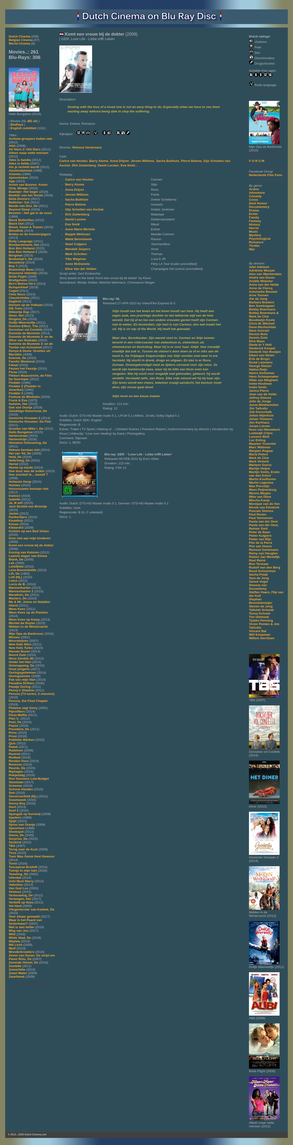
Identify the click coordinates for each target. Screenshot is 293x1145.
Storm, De (16, 835)
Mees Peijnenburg (262, 489)
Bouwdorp (16, 262)
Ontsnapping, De (21, 665)
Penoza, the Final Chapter (28, 701)
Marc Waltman (260, 447)
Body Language (21, 241)
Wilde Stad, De (20, 937)
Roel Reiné (257, 560)
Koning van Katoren (24, 552)
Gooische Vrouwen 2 (24, 418)
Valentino (16, 884)
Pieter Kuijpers (260, 535)
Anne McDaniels (77, 264)
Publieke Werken (21, 739)
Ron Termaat (258, 564)
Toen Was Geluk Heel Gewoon (31, 856)
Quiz (12, 743)
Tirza (12, 853)
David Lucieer (108, 165)
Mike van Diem (260, 496)
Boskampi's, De (21, 259)
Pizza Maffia (18, 715)
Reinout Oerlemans (263, 550)
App (12, 181)
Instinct (14, 496)
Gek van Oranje (20, 407)
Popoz (13, 725)
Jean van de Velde (263, 394)
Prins (13, 732)
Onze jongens (19, 669)
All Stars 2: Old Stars (25, 149)
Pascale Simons (261, 511)
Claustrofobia (19, 298)
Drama (254, 210)
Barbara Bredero (261, 302)
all (35, 121)
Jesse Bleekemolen (263, 405)
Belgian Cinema (21, 40)
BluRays (16, 124)
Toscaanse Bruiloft (23, 867)
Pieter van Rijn (260, 539)
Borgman (16, 255)
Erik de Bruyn (259, 359)
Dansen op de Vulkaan (26, 305)
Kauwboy (16, 520)
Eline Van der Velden (80, 269)
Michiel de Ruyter (22, 623)
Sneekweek (17, 800)
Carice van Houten (73, 161)
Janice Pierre (259, 390)
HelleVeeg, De (19, 460)
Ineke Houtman (260, 383)
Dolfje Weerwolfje (22, 322)
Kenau (14, 524)
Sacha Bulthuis (167, 161)
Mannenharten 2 (21, 591)
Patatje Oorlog (20, 686)
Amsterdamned (20, 170)
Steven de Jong (261, 606)
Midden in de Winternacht (28, 626)
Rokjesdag (17, 775)
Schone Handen (21, 789)
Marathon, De (19, 595)
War (252, 249)
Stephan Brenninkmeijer (260, 601)
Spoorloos (16, 828)
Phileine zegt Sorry (23, 708)
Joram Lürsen (259, 426)
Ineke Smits (258, 387)
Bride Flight (18, 276)
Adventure (257, 192)
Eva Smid (128, 165)
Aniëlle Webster (261, 281)
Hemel (13, 464)
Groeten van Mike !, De (26, 428)
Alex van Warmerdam (265, 274)
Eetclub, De (17, 358)
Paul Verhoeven (261, 518)
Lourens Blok (259, 436)
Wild (12, 934)
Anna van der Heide (264, 284)
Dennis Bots (258, 334)
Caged (14, 290)
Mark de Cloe (259, 458)
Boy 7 (13, 266)
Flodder (14, 382)
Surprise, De (18, 838)
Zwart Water (18, 973)
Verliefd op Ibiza (21, 902)
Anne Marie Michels (80, 229)
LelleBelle (16, 566)
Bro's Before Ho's (22, 283)
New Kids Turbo (21, 648)
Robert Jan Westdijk (264, 557)
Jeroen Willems (142, 161)
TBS (12, 846)
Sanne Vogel (258, 581)
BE (30, 121)
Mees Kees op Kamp (24, 619)
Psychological (259, 238)
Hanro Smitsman (261, 373)
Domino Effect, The (23, 326)
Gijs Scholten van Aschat (84, 209)
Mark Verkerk (259, 461)
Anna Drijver (119, 161)
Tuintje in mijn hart (23, 870)
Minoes (14, 637)
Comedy (255, 196)
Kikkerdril (16, 527)
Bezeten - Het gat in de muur (30, 213)
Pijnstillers (17, 711)
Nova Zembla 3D (21, 658)
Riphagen (16, 771)
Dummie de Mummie (24, 333)
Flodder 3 (16, 393)
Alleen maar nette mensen (28, 153)
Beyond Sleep (19, 209)
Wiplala (14, 941)
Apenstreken (18, 177)
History (254, 224)
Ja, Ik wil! (16, 503)
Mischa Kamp (259, 500)
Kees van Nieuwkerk (264, 429)
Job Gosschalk (260, 412)
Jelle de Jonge (260, 401)
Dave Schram (259, 330)
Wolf (12, 948)
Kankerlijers (18, 517)
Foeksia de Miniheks (24, 397)
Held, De (15, 457)
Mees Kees (17, 609)
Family (254, 217)
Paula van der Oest (263, 521)
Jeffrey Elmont (260, 398)
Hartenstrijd (18, 439)
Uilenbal (15, 877)
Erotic (253, 214)
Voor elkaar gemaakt (24, 916)
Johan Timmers (261, 419)
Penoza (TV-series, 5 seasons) (31, 694)
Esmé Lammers (261, 362)
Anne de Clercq (261, 288)
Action (254, 189)
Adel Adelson (259, 267)
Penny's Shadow (21, 690)
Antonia (15, 174)
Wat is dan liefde (21, 927)
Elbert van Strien (261, 355)
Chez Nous (17, 294)
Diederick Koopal (262, 348)
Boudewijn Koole (262, 320)
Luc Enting (257, 440)
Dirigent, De (18, 319)
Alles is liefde (19, 163)
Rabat (13, 747)
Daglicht (15, 301)
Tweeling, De (18, 874)
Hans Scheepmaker (263, 376)
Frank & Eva (18, 400)
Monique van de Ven (264, 504)
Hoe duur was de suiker (27, 471)
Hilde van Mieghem (263, 380)
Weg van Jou (18, 930)
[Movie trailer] (130, 91)
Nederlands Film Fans (265, 175)
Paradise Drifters (21, 683)
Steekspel (16, 831)
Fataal (13, 365)
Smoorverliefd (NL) (23, 796)
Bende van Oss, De (23, 206)
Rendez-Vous (19, 761)
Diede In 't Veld (260, 344)
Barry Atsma (98, 161)
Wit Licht (15, 945)
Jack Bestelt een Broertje (28, 506)
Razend (14, 754)
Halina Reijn (258, 369)
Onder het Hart (20, 662)
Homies (14, 485)
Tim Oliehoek (259, 617)
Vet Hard (15, 906)
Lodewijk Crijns (261, 433)
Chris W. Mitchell (262, 323)
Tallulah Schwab (261, 610)
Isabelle (14, 499)
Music (253, 231)
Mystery (255, 235)
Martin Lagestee (261, 482)
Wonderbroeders (21, 952)
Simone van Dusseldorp (258, 586)
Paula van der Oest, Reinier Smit (264, 526)
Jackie (14, 513)
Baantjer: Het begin (23, 192)
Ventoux (15, 892)
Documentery (259, 207)
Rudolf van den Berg (264, 567)
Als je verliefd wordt (24, 167)
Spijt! (13, 821)
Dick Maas (257, 341)
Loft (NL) (15, 577)
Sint (12, 793)
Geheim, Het (18, 404)
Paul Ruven (257, 514)
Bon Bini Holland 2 (23, 252)
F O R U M (256, 161)
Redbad (14, 757)
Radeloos (16, 750)
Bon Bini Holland (22, 248)
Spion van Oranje (22, 824)
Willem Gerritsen (261, 638)
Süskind (15, 842)
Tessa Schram (259, 613)
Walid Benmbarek (78, 239)
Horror (254, 228)
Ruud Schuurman (262, 571)
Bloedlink (16, 230)
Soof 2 (14, 810)
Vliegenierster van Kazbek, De (31, 909)
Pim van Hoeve (260, 546)
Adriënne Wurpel (262, 270)
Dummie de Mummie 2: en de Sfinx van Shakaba (31, 338)
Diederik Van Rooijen (265, 352)
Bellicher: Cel (19, 202)
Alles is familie (20, 160)
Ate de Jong (258, 299)
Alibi (12, 146)
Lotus (13, 580)
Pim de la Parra (260, 542)
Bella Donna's (19, 199)
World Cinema (19, 43)
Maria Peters (258, 454)
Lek (11, 563)
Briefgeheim (18, 280)
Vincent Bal (257, 631)
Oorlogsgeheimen (22, 672)
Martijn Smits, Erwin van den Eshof (264, 473)
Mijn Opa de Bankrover (26, 633)
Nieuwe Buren (19, 651)
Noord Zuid (17, 655)
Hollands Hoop (20, 481)
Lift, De (14, 573)
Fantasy (255, 221)
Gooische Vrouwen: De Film (30, 421)
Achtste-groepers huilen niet (30, 138)
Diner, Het (16, 315)
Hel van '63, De (20, 453)
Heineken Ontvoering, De (28, 443)
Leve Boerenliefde (22, 570)
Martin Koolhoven (262, 479)
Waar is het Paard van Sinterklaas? (25, 921)
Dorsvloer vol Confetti (25, 329)
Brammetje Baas (21, 269)
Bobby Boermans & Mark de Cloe (264, 314)
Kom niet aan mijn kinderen (30, 538)
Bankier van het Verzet (26, 195)
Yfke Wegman (75, 259)
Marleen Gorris (260, 465)
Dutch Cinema (19, 36)
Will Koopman (259, 634)
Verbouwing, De (21, 895)
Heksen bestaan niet (24, 450)
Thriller (254, 245)
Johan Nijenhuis (261, 415)
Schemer (15, 785)
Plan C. (14, 718)
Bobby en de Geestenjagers (30, 234)
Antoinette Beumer (263, 291)
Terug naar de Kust (23, 849)
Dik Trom (15, 308)
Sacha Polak (258, 574)
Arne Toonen (259, 295)
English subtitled (23, 128)
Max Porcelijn (259, 486)
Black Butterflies (21, 220)
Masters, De (18, 598)
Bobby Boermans (262, 309)
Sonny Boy (17, 803)
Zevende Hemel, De (23, 962)
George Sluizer (260, 366)
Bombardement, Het (24, 245)
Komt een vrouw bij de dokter (31, 545)
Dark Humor (258, 203)
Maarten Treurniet (262, 443)
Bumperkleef (18, 287)
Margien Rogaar (261, 451)
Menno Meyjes (260, 493)
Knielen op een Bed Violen (29, 531)
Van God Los (18, 888)
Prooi (13, 736)
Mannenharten (20, 587)
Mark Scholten (76, 254)
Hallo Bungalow (21, 432)
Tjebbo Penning (261, 620)
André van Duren (262, 277)
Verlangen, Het (20, 899)
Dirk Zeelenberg (84, 165)
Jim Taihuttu (258, 408)
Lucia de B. (17, 584)
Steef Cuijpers (75, 244)
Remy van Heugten (263, 553)
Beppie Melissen (77, 234)
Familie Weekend (22, 361)
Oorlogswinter (19, 676)
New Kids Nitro (20, 644)
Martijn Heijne (259, 468)
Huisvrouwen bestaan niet (28, 488)
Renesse (15, 764)
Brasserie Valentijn (23, 273)
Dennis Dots (258, 337)
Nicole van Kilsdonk (264, 507)
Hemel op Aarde (21, 467)
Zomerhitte (17, 969)
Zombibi (15, 966)
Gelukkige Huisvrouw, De (28, 411)
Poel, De (15, 722)
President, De (19, 729)
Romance (256, 242)
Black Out (16, 223)
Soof (12, 807)
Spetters (15, 817)
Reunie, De (17, 768)
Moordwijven (18, 641)
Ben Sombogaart (262, 306)
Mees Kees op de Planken (28, 612)
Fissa (13, 372)
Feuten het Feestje (23, 368)
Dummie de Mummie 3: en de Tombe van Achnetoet (31, 345)
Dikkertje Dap (19, 312)
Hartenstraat (18, 435)
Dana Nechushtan (262, 327)
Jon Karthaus (259, 422)
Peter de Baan (259, 532)
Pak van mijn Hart (22, 679)
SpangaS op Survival (25, 814)
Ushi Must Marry (21, 881)
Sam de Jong (259, 578)
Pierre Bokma (191, 161)
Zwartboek (17, 976)
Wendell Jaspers (77, 249)
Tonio (13, 863)
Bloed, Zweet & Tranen (26, 227)
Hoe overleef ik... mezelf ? (28, 474)
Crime (253, 200)
